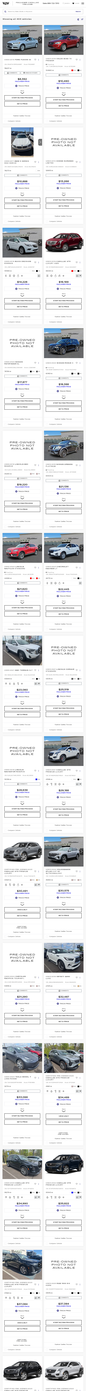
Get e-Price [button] (22, 104)
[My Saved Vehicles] (75, 3)
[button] (40, 40)
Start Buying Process (22, 98)
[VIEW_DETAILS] (64, 142)
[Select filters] (78, 19)
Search (78, 11)
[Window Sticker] (30, 73)
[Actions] (38, 60)
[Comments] (12, 73)
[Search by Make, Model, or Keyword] (41, 11)
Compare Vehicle (14, 121)
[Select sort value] (81, 19)
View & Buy (22, 910)
